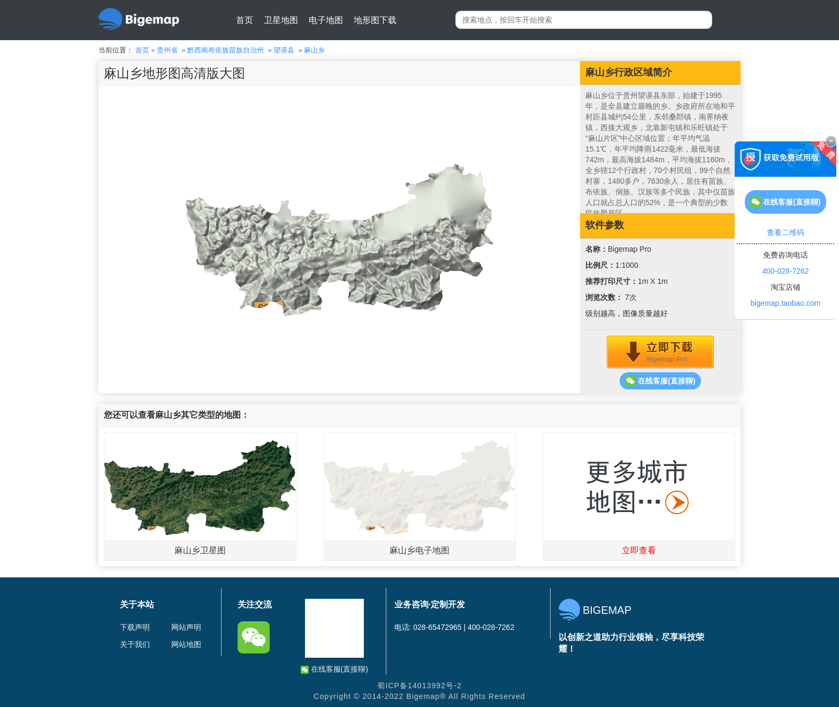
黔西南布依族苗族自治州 (225, 50)
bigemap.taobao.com (786, 303)
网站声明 (186, 627)
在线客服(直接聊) (660, 380)
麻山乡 (314, 50)
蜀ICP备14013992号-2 (419, 685)
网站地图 (186, 644)
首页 (244, 20)
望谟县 (283, 50)
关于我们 (135, 644)
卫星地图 (281, 20)
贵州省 (167, 50)
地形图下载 (375, 20)
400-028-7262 (785, 271)
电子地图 (326, 20)
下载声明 (135, 627)
